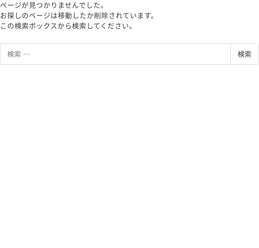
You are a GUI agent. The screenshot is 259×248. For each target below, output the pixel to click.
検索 (244, 54)
